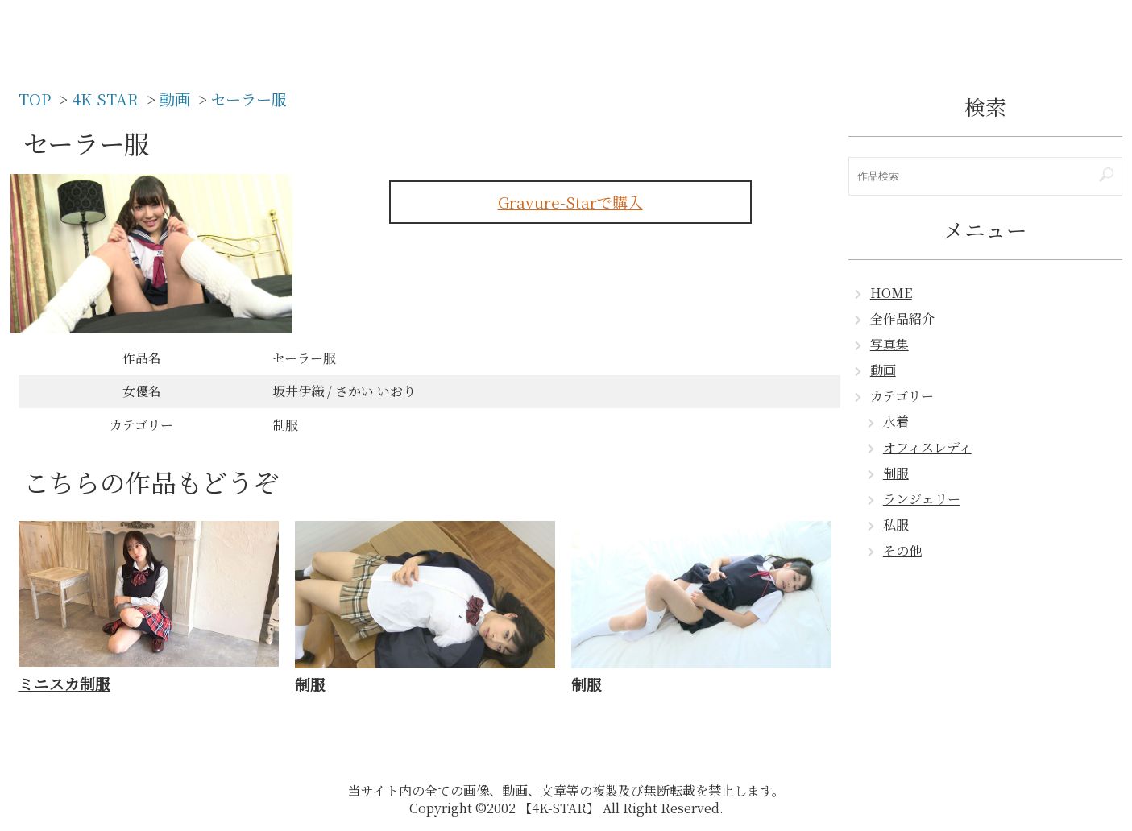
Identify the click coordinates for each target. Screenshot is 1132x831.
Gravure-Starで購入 (570, 202)
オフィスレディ (927, 447)
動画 (883, 370)
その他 (902, 550)
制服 (896, 473)
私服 (896, 524)
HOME (891, 292)
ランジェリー (921, 499)
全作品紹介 (902, 318)
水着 (896, 421)
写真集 (889, 344)
